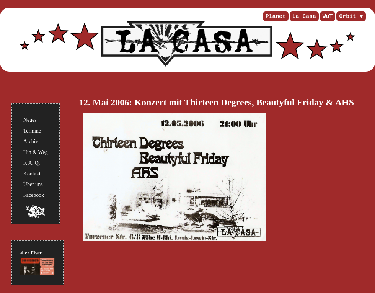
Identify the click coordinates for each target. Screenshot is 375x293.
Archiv (30, 141)
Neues (30, 120)
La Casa (304, 16)
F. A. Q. (31, 163)
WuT (328, 16)
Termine (32, 131)
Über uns (33, 184)
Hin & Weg (35, 152)
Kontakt (32, 174)
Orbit (347, 16)
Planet (276, 16)
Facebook (33, 195)
